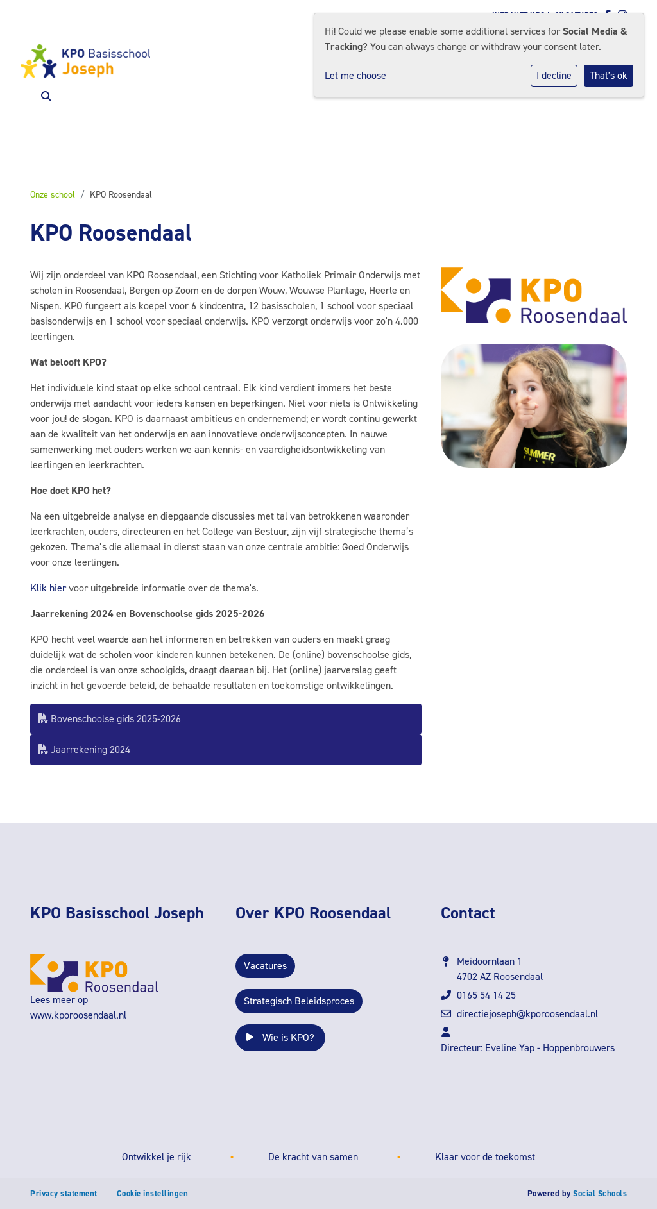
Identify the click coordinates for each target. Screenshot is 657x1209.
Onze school (52, 195)
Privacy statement (64, 1193)
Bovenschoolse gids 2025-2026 (109, 718)
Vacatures (265, 965)
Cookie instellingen (153, 1193)
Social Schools (600, 1193)
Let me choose (355, 75)
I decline (554, 75)
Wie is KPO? (280, 1037)
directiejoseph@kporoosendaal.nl (527, 1013)
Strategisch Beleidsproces (299, 1001)
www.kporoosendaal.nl (78, 1015)
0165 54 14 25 (486, 995)
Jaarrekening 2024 (84, 749)
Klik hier (48, 588)
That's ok (608, 75)
